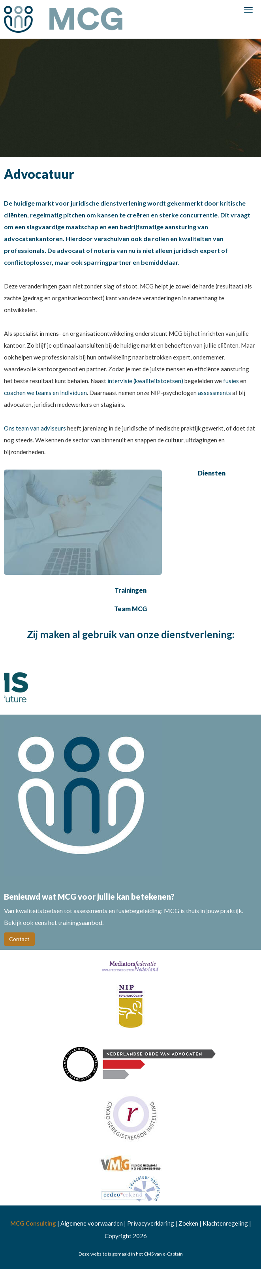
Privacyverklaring (150, 1223)
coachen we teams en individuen (45, 392)
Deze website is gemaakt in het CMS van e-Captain (131, 1254)
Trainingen (130, 590)
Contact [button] (19, 939)
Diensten (211, 473)
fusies (231, 380)
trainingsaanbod (80, 922)
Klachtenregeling (225, 1223)
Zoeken (188, 1223)
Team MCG (130, 608)
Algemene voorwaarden (91, 1223)
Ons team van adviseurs (35, 428)
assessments (215, 392)
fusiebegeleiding (138, 910)
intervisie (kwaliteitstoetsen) (145, 380)
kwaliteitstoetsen (39, 910)
